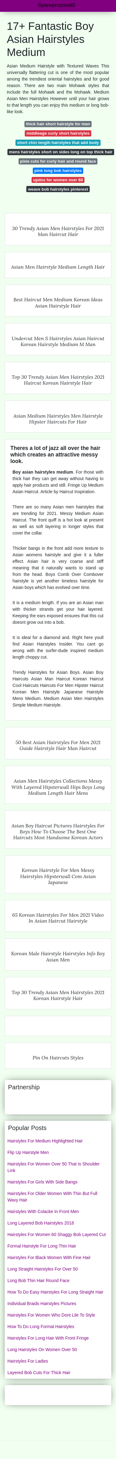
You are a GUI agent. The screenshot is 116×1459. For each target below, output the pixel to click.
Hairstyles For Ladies (27, 1361)
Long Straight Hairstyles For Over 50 (42, 1269)
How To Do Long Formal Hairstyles (40, 1326)
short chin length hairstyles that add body (58, 142)
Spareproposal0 (56, 5)
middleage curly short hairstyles (58, 133)
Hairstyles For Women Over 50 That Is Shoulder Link (53, 1167)
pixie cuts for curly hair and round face (58, 161)
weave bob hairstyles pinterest (58, 189)
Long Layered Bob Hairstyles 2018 (40, 1222)
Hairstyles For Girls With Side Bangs (42, 1181)
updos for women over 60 (58, 180)
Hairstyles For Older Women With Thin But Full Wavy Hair (52, 1196)
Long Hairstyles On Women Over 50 (42, 1349)
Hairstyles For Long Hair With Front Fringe (48, 1338)
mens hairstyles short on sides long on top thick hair (60, 152)
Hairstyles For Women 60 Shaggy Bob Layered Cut (56, 1234)
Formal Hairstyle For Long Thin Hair (41, 1246)
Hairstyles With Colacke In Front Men (43, 1211)
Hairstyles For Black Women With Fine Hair (49, 1257)
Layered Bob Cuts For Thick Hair (39, 1372)
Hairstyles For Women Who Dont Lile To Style (51, 1315)
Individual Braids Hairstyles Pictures (41, 1303)
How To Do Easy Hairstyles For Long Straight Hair (55, 1292)
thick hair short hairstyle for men (58, 124)
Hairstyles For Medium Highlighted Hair (45, 1140)
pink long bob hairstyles (58, 170)
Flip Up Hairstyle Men (28, 1152)
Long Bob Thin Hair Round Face (38, 1280)
